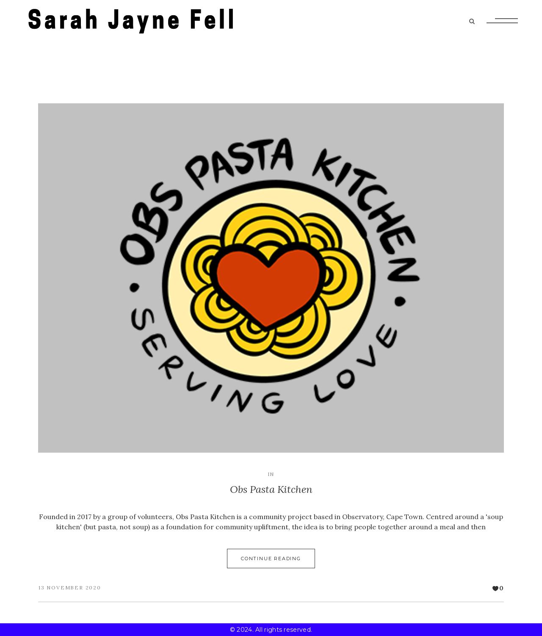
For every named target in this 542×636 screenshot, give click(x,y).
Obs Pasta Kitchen (271, 489)
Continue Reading (271, 558)
